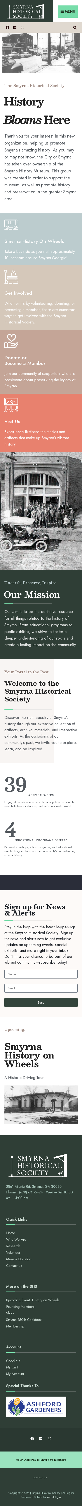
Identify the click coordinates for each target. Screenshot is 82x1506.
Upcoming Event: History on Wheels (32, 1300)
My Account (15, 1373)
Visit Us (12, 421)
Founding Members (20, 1306)
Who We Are (16, 1239)
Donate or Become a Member (24, 360)
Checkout (13, 1360)
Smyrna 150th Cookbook (24, 1319)
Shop (10, 1313)
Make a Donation (18, 1259)
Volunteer (13, 1252)
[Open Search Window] (75, 27)
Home (10, 1232)
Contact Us (14, 1265)
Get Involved (18, 292)
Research (13, 1246)
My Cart (12, 1367)
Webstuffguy (54, 1497)
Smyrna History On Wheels (34, 241)
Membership (15, 1326)
